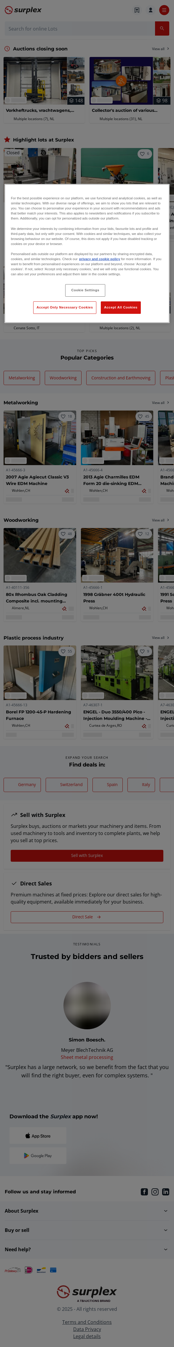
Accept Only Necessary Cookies (64, 307)
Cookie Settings (85, 290)
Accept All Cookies (121, 307)
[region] (87, 253)
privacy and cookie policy (99, 259)
